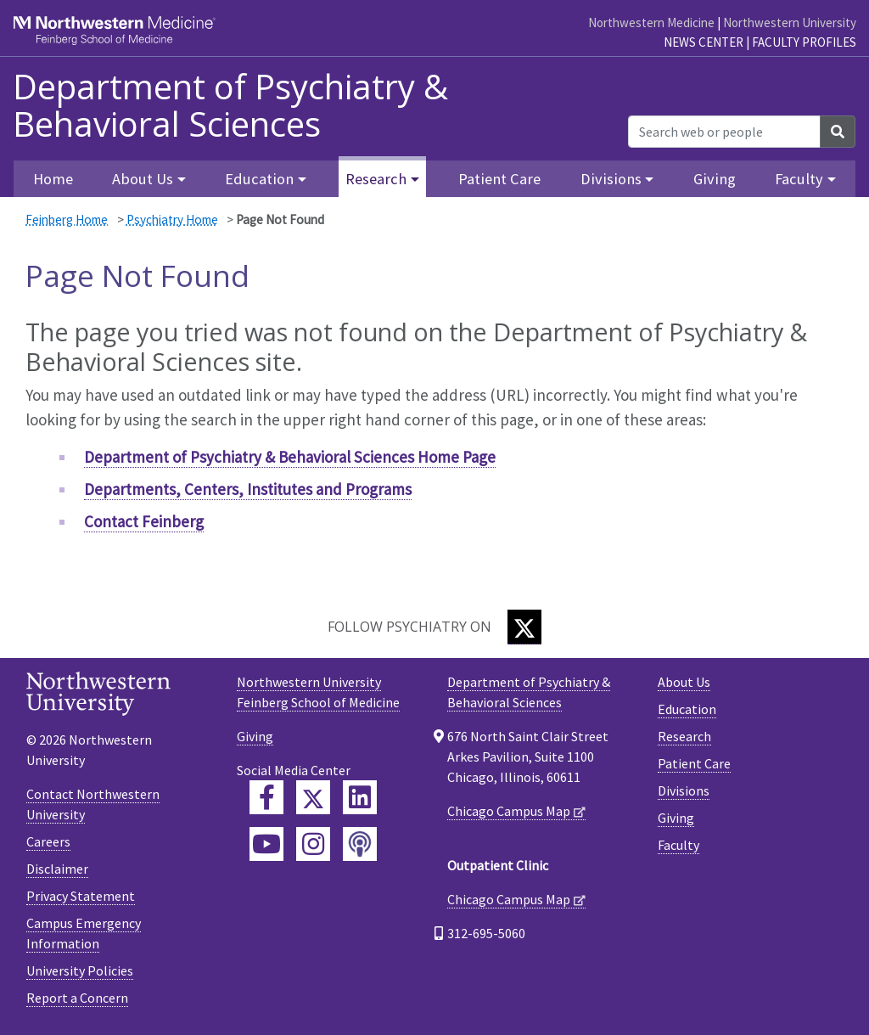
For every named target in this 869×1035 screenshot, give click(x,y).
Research (684, 736)
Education (687, 708)
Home (53, 178)
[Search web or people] (724, 131)
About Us (684, 681)
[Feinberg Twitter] (313, 797)
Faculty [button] (799, 178)
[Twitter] (524, 627)
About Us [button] (142, 178)
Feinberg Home (66, 219)
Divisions (683, 790)
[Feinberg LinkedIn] (360, 797)
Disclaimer (57, 868)
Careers (48, 841)
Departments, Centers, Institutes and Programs (248, 489)
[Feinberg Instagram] (313, 844)
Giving (714, 178)
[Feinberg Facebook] (266, 797)
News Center (703, 42)
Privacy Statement (80, 895)
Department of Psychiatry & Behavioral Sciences (230, 105)
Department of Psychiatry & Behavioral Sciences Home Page (290, 457)
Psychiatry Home (172, 219)
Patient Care (499, 178)
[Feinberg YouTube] (266, 844)
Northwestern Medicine (651, 22)
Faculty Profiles (804, 42)
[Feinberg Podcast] (360, 844)
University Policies (79, 970)
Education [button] (259, 178)
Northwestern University (789, 22)
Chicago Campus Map (508, 810)
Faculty (678, 844)
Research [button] (375, 178)
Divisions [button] (611, 178)
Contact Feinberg (144, 521)
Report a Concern (77, 997)
